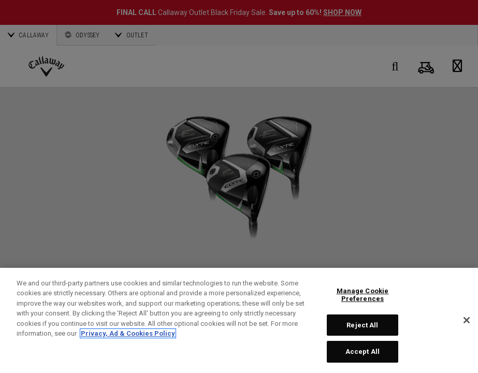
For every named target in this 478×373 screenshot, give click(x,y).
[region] (239, 320)
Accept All (362, 351)
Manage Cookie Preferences (363, 295)
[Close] (466, 320)
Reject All (362, 325)
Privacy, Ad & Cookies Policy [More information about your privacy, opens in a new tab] (128, 333)
